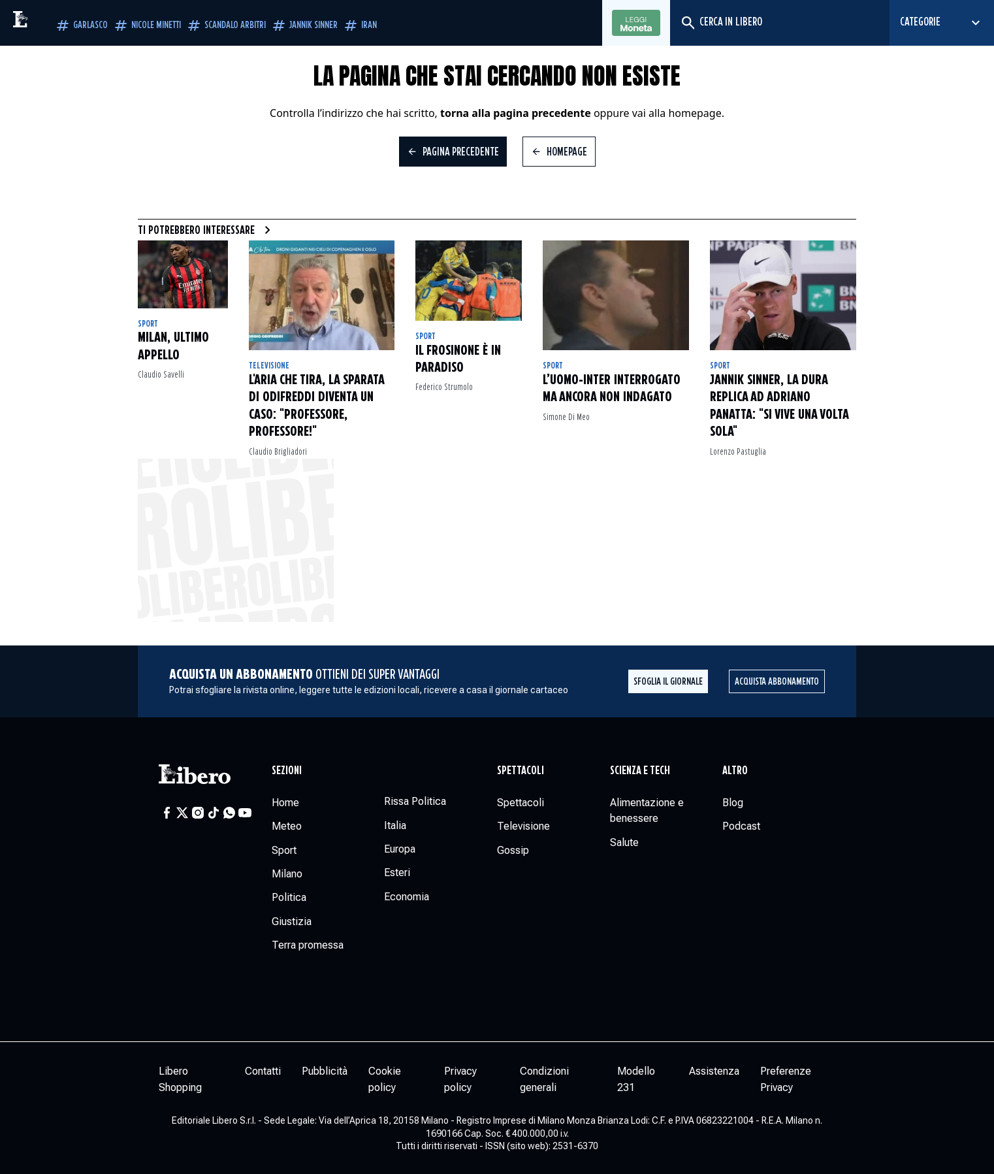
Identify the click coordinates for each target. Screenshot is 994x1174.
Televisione (269, 366)
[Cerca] (687, 23)
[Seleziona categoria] (942, 23)
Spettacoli (520, 771)
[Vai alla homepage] (49, 22)
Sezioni (287, 771)
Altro (735, 771)
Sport (148, 324)
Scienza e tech (640, 771)
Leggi (636, 23)
